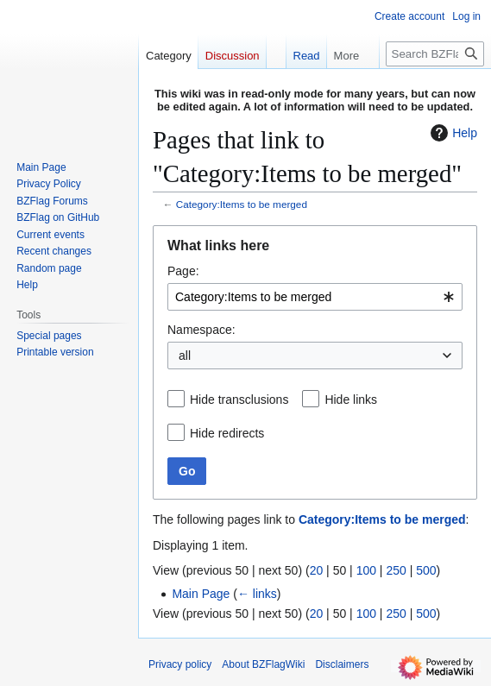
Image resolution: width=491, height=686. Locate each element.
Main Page (201, 594)
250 (396, 570)
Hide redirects (227, 433)
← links (257, 594)
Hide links (350, 399)
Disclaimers (341, 664)
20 (317, 570)
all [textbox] (185, 355)
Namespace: (201, 330)
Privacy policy (179, 664)
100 (366, 570)
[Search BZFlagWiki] (435, 53)
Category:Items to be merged (241, 204)
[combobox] (315, 297)
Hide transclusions (239, 399)
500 (426, 570)
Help (451, 133)
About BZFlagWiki (263, 664)
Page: (183, 271)
